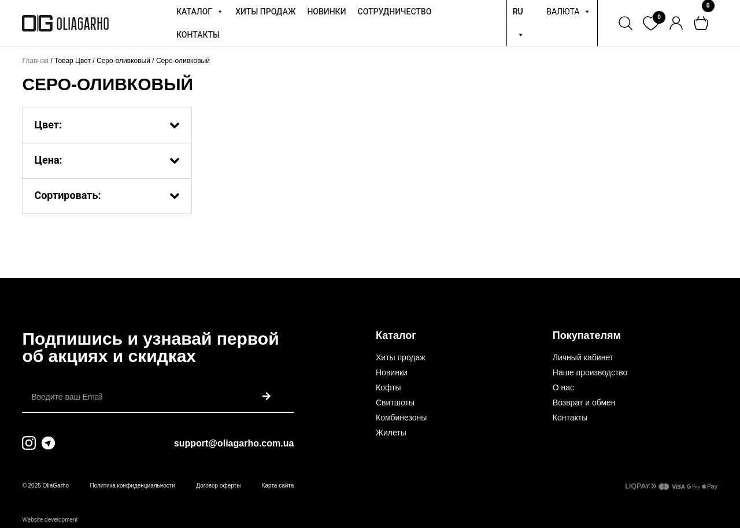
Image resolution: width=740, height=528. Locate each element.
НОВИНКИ (326, 11)
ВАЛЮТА (568, 11)
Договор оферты (218, 485)
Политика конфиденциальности (132, 485)
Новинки (392, 372)
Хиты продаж (401, 357)
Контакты (570, 417)
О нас (563, 387)
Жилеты (391, 432)
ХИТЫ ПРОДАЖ (265, 11)
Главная (35, 61)
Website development (49, 519)
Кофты (388, 387)
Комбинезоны (401, 417)
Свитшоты (395, 402)
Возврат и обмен (584, 402)
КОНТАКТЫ (198, 34)
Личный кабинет (583, 357)
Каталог (396, 335)
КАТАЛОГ (200, 11)
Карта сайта (278, 485)
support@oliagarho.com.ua (234, 443)
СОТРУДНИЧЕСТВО (395, 11)
